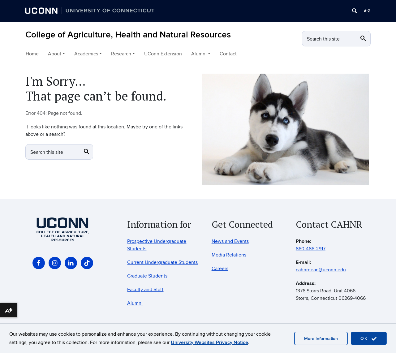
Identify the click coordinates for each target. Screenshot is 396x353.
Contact (228, 54)
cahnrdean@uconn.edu (321, 270)
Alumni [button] (199, 54)
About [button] (54, 54)
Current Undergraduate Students (162, 262)
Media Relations (229, 255)
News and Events (230, 241)
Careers (220, 268)
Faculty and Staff (145, 289)
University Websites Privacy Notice (209, 342)
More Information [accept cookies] (321, 338)
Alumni (135, 303)
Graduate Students (147, 276)
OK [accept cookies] (368, 339)
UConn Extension (163, 54)
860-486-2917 (310, 249)
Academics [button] (86, 54)
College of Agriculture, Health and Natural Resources (128, 35)
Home (32, 54)
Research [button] (121, 54)
